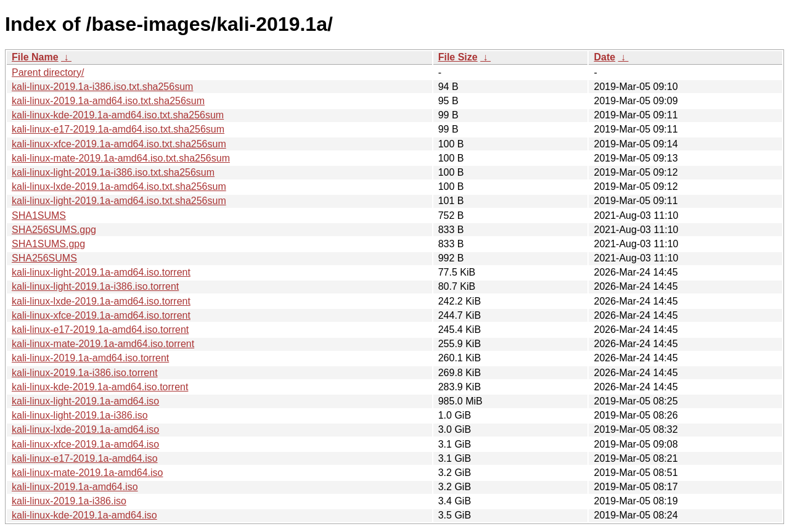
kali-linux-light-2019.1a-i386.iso (80, 415)
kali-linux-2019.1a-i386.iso (69, 501)
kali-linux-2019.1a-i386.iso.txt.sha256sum (102, 86)
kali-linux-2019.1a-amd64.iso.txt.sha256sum (108, 101)
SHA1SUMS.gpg (48, 244)
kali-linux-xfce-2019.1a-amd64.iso (85, 444)
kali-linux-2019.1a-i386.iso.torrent (85, 372)
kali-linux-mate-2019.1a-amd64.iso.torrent (103, 343)
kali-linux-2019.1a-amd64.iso (75, 487)
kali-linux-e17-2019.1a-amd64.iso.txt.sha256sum (118, 129)
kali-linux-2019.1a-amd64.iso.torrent (90, 358)
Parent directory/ (48, 72)
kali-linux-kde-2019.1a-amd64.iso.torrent (100, 387)
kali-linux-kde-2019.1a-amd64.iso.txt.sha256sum (118, 115)
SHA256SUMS (44, 258)
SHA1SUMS (39, 215)
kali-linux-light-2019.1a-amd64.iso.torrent (101, 272)
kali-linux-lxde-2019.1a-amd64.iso (85, 429)
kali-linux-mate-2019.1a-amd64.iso (87, 472)
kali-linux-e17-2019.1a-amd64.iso (85, 458)
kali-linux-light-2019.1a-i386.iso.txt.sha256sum (113, 172)
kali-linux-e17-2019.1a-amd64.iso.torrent (100, 329)
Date (604, 57)
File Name (35, 57)
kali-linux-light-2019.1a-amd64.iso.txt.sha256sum (119, 200)
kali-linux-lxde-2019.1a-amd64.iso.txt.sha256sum (119, 186)
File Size (458, 57)
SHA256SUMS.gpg (54, 229)
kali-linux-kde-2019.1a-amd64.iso (84, 515)
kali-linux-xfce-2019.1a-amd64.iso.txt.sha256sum (119, 144)
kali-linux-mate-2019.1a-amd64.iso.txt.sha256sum (121, 158)
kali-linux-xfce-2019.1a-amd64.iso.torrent (101, 315)
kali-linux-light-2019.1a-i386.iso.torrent (95, 286)
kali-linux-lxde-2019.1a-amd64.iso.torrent (101, 301)
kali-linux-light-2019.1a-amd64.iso (85, 401)
